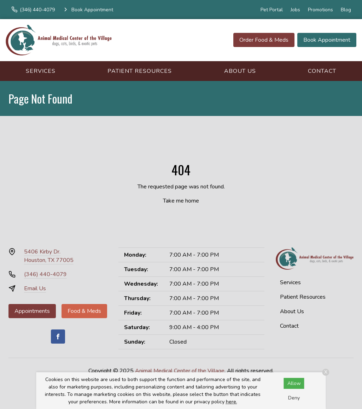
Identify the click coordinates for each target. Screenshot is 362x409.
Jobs (295, 9)
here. (231, 401)
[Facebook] (58, 336)
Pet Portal (272, 9)
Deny (294, 398)
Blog (346, 9)
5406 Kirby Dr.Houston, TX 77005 (49, 256)
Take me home (181, 201)
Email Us (35, 288)
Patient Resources (139, 71)
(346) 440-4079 (45, 274)
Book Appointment (326, 40)
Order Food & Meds (263, 40)
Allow (294, 383)
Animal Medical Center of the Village (179, 371)
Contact (322, 71)
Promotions (320, 9)
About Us (240, 71)
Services (41, 71)
